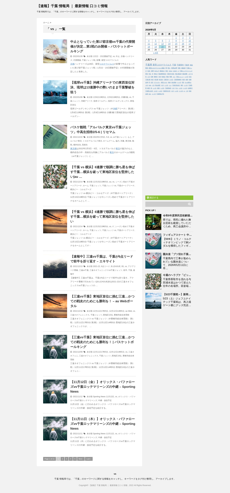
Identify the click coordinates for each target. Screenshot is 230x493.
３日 (146, 85)
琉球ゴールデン (100, 101)
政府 (187, 79)
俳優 (190, 79)
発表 (183, 79)
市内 (159, 76)
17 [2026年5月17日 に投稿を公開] (190, 43)
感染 (191, 65)
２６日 (155, 91)
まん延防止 (188, 82)
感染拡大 (162, 71)
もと (129, 137)
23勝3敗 (124, 97)
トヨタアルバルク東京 (92, 141)
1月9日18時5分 (113, 97)
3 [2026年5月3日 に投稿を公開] (189, 37)
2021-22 (96, 266)
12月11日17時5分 (100, 311)
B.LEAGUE (116, 266)
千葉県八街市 (149, 91)
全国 (146, 94)
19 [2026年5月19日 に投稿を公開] (155, 46)
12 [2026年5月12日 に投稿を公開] (155, 43)
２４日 (185, 88)
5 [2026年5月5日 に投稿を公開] (155, 40)
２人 (174, 76)
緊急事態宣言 (162, 74)
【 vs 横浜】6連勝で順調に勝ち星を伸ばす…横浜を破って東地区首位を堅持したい (102, 216)
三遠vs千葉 (84, 270)
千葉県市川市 (166, 91)
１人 (170, 85)
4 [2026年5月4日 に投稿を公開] (148, 40)
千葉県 (148, 64)
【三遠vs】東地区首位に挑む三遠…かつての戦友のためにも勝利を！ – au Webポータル (102, 301)
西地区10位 (108, 315)
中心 (176, 88)
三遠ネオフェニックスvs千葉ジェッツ (106, 270)
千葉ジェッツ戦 (88, 60)
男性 (146, 74)
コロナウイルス (107, 64)
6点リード (105, 266)
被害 (148, 88)
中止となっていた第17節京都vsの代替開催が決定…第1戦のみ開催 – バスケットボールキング (102, 46)
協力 (117, 141)
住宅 (152, 82)
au (110, 182)
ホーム (86, 185)
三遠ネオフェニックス (79, 315)
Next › (81, 459)
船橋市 (156, 76)
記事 (146, 82)
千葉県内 (180, 65)
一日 (189, 74)
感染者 (183, 68)
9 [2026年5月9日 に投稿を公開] (183, 40)
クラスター (157, 82)
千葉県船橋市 (178, 79)
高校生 (85, 145)
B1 (123, 266)
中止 (118, 56)
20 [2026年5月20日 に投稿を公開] (162, 46)
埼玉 (150, 74)
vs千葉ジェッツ (119, 137)
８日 (162, 85)
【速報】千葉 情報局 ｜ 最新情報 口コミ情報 (72, 6)
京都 (72, 64)
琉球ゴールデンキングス (118, 101)
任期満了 (190, 88)
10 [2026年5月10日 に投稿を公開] (190, 40)
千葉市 (186, 65)
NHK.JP (156, 71)
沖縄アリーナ (86, 101)
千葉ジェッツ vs (109, 185)
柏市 (152, 79)
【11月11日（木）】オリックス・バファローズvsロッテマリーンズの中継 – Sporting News (102, 423)
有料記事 (174, 68)
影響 (98, 60)
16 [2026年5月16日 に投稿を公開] (183, 43)
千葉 (130, 270)
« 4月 (155, 53)
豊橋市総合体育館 (121, 315)
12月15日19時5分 (100, 182)
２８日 (171, 79)
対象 (122, 141)
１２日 (176, 91)
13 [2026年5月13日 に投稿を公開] (162, 43)
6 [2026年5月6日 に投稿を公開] (162, 40)
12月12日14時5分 (116, 311)
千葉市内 (166, 79)
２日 (153, 85)
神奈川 (156, 74)
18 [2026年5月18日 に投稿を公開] (149, 46)
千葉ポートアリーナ (125, 185)
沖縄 (115, 108)
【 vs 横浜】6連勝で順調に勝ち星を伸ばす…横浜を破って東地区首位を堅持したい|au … (102, 171)
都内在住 (77, 145)
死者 (190, 91)
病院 (158, 88)
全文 (148, 71)
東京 (118, 148)
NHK (150, 85)
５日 (173, 88)
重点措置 (157, 85)
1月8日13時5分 (99, 97)
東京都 (128, 141)
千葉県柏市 (168, 88)
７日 (187, 91)
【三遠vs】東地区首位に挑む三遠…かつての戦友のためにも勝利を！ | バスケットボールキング (102, 342)
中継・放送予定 (105, 400)
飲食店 (163, 76)
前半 (125, 270)
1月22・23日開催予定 (102, 56)
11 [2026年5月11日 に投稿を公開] (149, 43)
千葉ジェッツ (95, 185)
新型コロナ (164, 82)
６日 (172, 91)
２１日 (179, 82)
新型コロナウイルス (110, 60)
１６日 (180, 88)
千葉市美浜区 (176, 85)
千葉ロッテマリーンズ (186, 71)
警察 (170, 76)
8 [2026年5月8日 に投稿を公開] (176, 40)
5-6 (107, 137)
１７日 (154, 94)
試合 (190, 76)
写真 (179, 68)
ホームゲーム (109, 141)
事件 (182, 85)
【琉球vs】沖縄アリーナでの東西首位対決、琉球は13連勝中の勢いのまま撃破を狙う (102, 87)
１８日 (160, 91)
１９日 (162, 88)
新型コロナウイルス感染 (157, 68)
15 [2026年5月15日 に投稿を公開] (176, 43)
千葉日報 (147, 79)
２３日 (181, 91)
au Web (128, 311)
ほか (150, 94)
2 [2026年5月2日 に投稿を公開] (183, 37)
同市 (183, 82)
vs (114, 56)
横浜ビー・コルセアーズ (80, 189)
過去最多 (173, 82)
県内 (146, 68)
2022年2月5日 (99, 137)
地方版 (161, 79)
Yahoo (170, 71)
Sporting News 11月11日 (103, 434)
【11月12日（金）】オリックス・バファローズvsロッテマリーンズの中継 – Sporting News (102, 386)
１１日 (154, 88)
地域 (169, 82)
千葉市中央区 (170, 74)
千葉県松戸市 (160, 94)
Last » (88, 459)
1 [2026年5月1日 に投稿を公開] (176, 37)
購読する (152, 197)
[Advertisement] (169, 144)
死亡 (169, 68)
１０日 (186, 76)
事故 (167, 76)
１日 (148, 76)
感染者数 (184, 74)
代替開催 (77, 60)
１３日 (186, 85)
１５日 (166, 85)
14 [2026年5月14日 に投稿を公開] (169, 43)
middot (175, 71)
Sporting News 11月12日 (103, 396)
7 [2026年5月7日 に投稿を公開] (169, 40)
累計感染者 (178, 74)
